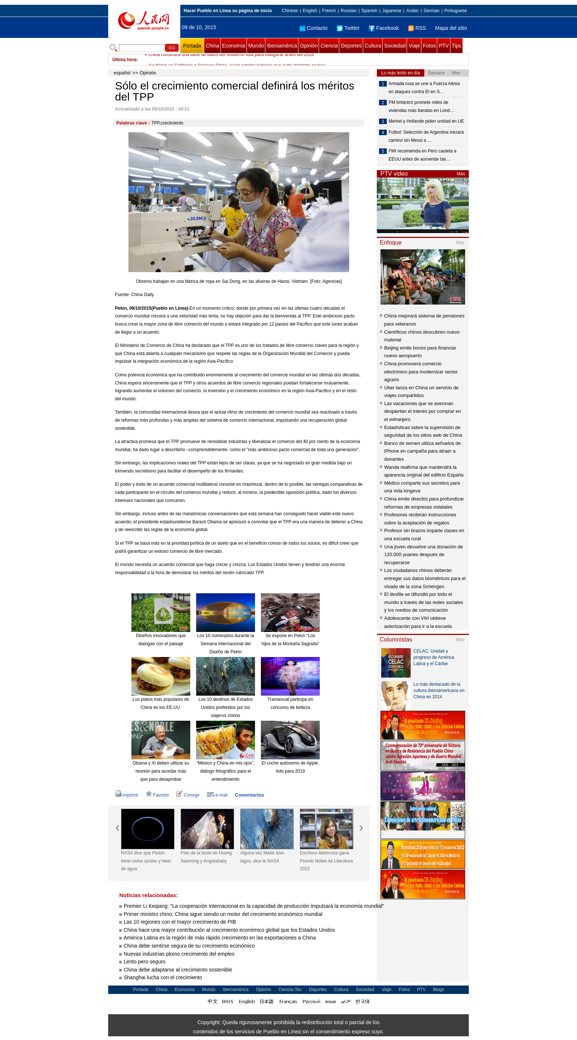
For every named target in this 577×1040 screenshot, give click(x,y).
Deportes (351, 46)
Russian (349, 10)
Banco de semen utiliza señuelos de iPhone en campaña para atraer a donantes (422, 451)
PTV (444, 46)
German (431, 10)
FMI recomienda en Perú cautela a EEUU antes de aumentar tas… (422, 155)
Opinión (309, 46)
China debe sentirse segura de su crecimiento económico (189, 946)
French (329, 10)
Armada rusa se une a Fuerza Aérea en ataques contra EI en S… (424, 87)
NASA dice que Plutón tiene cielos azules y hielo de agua (146, 860)
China (212, 46)
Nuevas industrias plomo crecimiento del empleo (179, 954)
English (310, 10)
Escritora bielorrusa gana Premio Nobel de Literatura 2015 (326, 860)
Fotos (429, 46)
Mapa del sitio (451, 28)
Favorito (157, 795)
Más (461, 173)
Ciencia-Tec (290, 989)
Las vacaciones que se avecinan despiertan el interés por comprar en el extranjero (422, 411)
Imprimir (126, 795)
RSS (417, 28)
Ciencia (329, 46)
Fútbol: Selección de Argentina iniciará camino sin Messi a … (426, 136)
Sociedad (395, 46)
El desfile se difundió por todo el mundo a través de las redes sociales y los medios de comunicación (423, 602)
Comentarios (249, 795)
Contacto (314, 28)
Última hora (124, 59)
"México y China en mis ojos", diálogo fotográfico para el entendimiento (226, 770)
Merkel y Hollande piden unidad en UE (426, 121)
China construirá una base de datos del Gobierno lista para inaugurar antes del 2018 (231, 59)
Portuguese (456, 10)
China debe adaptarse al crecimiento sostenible (178, 970)
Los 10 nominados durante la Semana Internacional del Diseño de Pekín (225, 643)
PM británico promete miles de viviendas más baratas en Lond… (421, 106)
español (122, 72)
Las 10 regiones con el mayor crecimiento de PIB (180, 922)
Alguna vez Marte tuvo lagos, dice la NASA (262, 857)
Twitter (348, 28)
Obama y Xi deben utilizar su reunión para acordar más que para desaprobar (160, 770)
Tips (456, 46)
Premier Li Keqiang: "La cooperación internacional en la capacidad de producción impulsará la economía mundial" (254, 906)
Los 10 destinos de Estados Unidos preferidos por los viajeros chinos (225, 707)
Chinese (290, 10)
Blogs (438, 989)
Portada (192, 46)
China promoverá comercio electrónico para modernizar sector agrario (421, 371)
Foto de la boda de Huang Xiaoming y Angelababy (206, 857)
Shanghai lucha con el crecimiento (163, 977)
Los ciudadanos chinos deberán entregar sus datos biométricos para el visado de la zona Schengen (425, 578)
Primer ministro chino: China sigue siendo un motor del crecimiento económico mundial (223, 914)
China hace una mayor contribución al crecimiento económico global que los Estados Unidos (229, 930)
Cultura (373, 46)
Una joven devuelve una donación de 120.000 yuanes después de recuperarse (423, 554)
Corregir (187, 795)
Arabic (412, 10)
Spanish (369, 10)
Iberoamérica (282, 46)
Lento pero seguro (145, 962)
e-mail (217, 795)
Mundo (256, 46)
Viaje (414, 46)
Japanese (391, 10)
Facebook (384, 28)
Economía (233, 46)
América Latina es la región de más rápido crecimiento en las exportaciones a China (220, 938)
